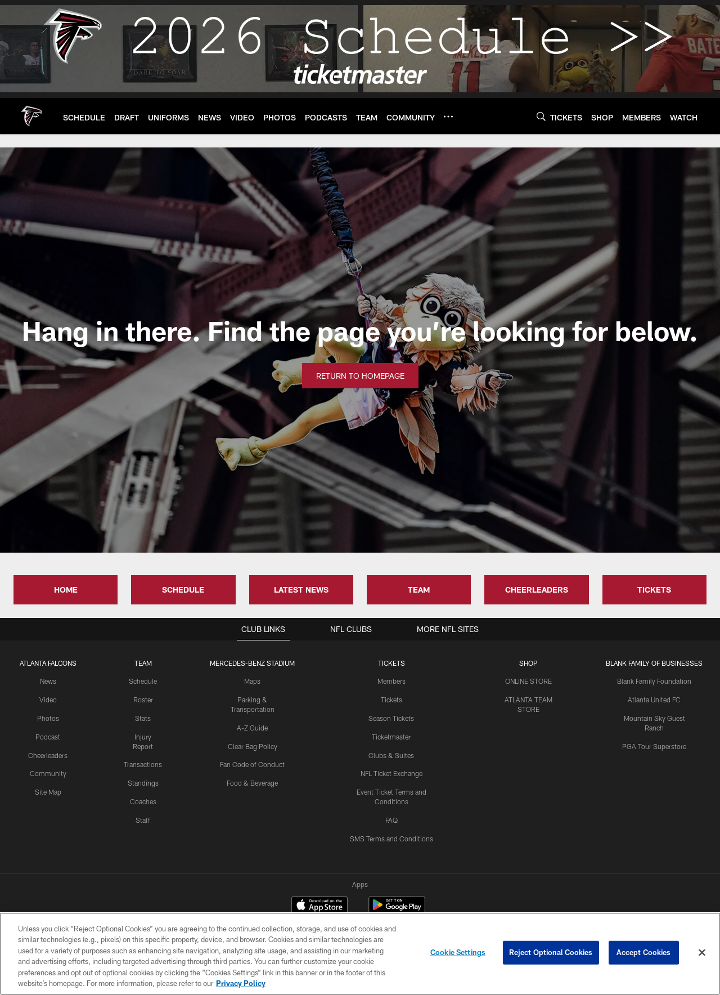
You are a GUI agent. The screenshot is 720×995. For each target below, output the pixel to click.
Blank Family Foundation (654, 681)
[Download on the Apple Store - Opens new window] (319, 863)
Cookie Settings (457, 952)
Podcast (47, 737)
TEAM (419, 589)
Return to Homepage (360, 375)
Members (391, 681)
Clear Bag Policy (252, 746)
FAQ (391, 820)
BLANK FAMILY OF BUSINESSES (654, 663)
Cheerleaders (48, 755)
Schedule (143, 681)
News (48, 681)
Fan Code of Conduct (252, 764)
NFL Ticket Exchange (391, 773)
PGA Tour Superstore (654, 746)
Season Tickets (391, 718)
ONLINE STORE (528, 681)
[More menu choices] (448, 116)
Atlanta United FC (654, 699)
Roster (143, 699)
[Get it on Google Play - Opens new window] (397, 868)
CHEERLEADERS (536, 589)
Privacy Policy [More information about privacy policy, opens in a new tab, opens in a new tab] (241, 983)
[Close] (702, 952)
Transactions (143, 764)
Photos (48, 718)
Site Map (48, 792)
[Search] (541, 116)
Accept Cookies (643, 952)
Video (48, 699)
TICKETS (654, 589)
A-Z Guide (252, 728)
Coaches (143, 801)
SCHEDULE (183, 589)
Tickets (391, 699)
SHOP (528, 663)
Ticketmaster (391, 737)
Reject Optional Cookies (551, 952)
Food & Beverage (252, 783)
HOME (66, 589)
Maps (252, 681)
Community (48, 773)
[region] (360, 953)
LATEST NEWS (301, 589)
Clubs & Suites (391, 755)
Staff (143, 820)
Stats (143, 718)
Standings (143, 783)
